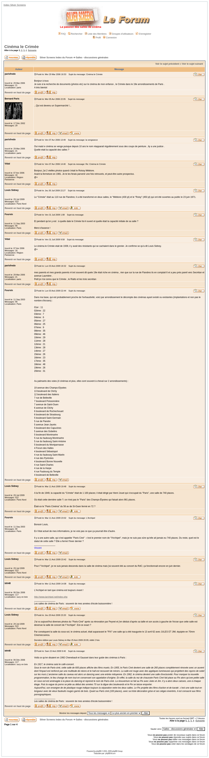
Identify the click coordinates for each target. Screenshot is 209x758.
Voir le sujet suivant (192, 64)
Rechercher (75, 34)
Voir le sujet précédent (167, 64)
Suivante (32, 50)
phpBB (98, 751)
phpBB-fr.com (110, 753)
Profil (97, 37)
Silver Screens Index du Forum (56, 57)
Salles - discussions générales (92, 57)
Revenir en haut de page (18, 92)
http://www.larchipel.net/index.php (50, 597)
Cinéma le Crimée (21, 46)
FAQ (62, 34)
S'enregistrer (143, 34)
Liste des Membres (95, 34)
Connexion (110, 37)
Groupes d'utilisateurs (121, 34)
